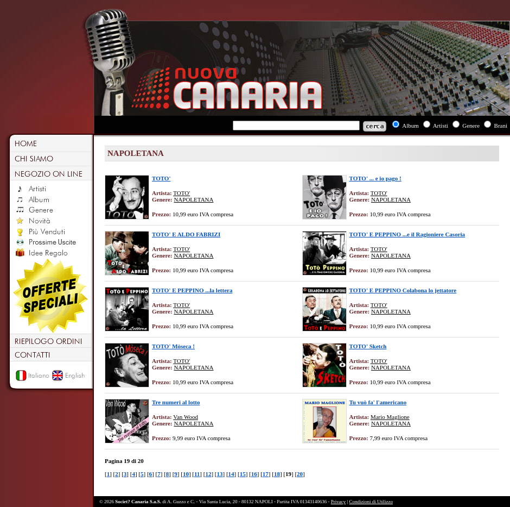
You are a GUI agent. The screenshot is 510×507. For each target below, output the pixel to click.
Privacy (338, 501)
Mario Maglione (390, 417)
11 (197, 474)
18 (277, 474)
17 (266, 474)
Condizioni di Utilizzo (371, 501)
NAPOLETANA (193, 199)
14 (231, 474)
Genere (471, 125)
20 (300, 474)
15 (243, 474)
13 (220, 474)
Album (410, 125)
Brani (500, 125)
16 (254, 474)
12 (208, 474)
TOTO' (181, 193)
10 (186, 474)
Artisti (440, 125)
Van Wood (185, 417)
